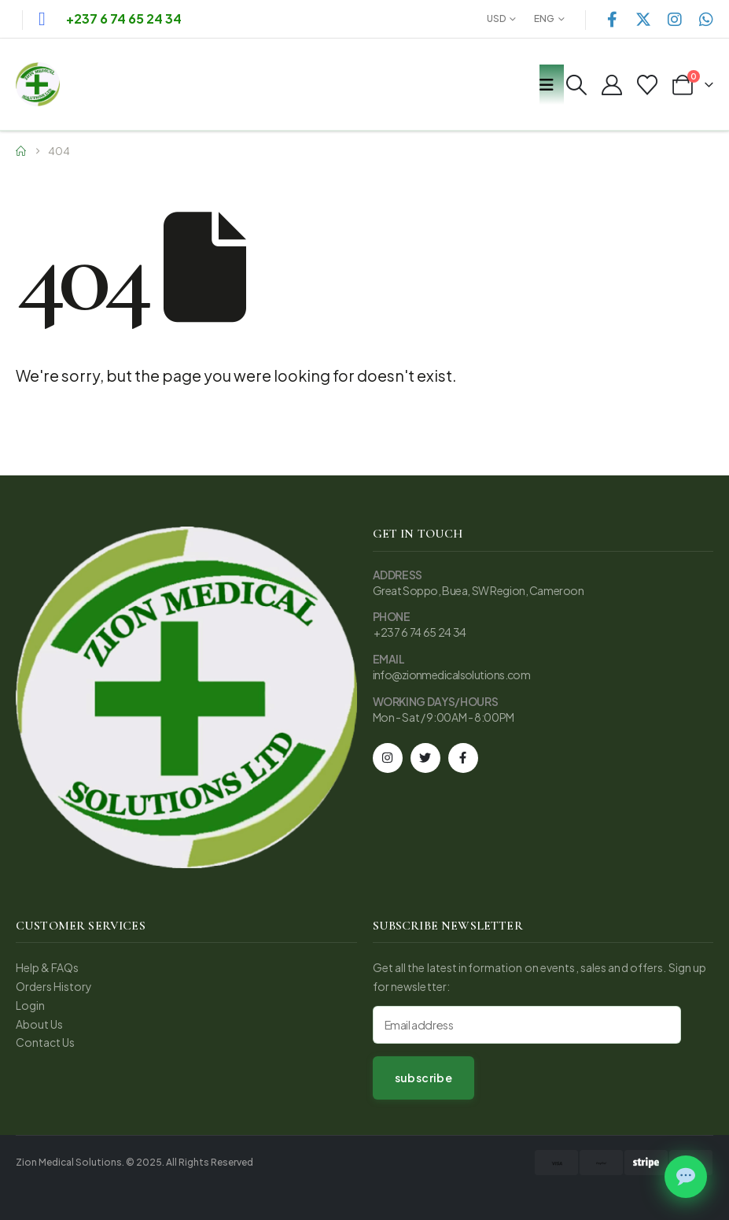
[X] (643, 19)
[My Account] (611, 84)
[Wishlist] (647, 84)
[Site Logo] (38, 84)
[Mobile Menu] (551, 84)
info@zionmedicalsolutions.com (452, 674)
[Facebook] (612, 19)
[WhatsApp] (706, 19)
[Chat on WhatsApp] (686, 1176)
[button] (576, 84)
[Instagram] (675, 19)
